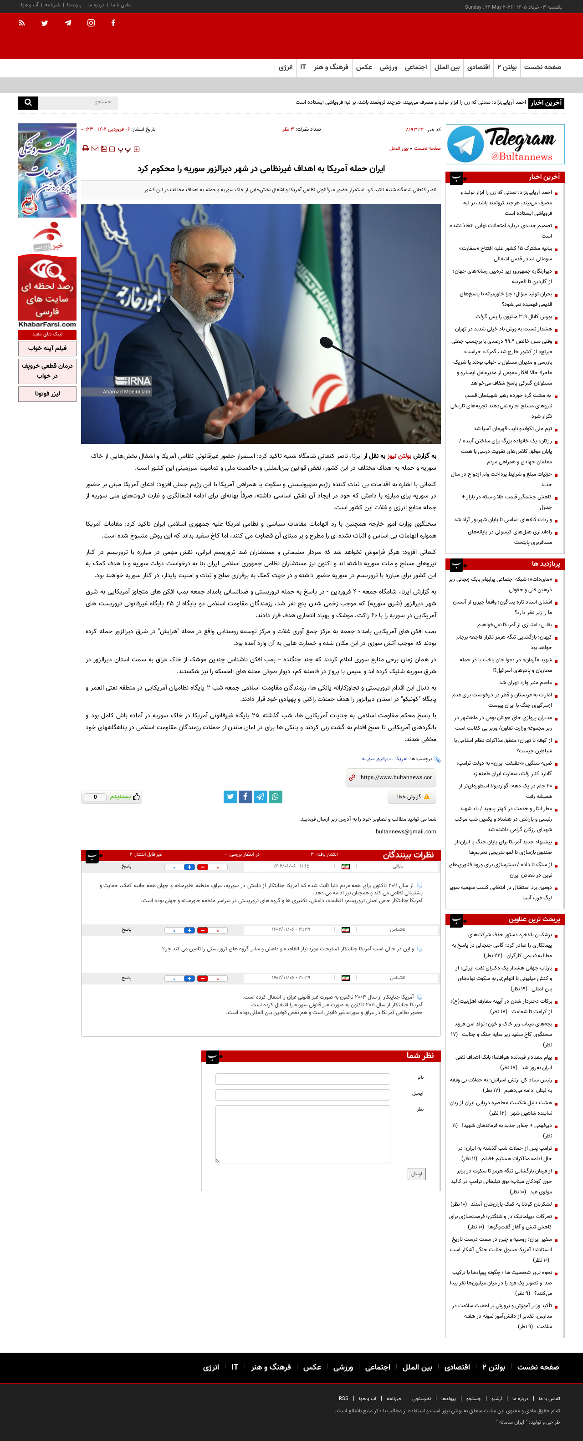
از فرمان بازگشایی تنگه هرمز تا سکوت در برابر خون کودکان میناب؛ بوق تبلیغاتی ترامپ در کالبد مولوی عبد (501, 1181)
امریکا (401, 759)
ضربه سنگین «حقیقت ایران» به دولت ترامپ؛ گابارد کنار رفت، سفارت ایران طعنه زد (504, 768)
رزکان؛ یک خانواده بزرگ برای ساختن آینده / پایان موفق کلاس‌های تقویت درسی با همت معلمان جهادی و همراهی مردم (505, 451)
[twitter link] (230, 797)
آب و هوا (29, 5)
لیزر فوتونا (47, 394)
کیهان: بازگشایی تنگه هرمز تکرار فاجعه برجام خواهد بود (504, 642)
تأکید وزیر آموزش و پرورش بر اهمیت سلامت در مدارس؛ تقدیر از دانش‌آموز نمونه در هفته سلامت (502, 1316)
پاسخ (127, 866)
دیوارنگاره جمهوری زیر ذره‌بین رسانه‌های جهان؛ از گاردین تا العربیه (502, 276)
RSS (343, 1399)
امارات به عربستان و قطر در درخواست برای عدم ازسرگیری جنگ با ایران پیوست (502, 700)
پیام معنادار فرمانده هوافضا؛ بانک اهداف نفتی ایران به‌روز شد (503, 1062)
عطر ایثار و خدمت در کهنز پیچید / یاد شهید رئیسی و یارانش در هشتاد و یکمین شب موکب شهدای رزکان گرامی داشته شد (503, 819)
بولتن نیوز (399, 456)
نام (421, 1077)
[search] (28, 103)
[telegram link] (260, 797)
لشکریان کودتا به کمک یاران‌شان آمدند (501, 1204)
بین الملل (399, 148)
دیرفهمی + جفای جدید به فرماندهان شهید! (502, 1130)
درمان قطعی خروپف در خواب (47, 371)
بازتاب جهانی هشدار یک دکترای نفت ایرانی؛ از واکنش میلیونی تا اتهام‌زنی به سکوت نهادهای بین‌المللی (503, 978)
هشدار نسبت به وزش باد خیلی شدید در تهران (503, 329)
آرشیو (496, 1399)
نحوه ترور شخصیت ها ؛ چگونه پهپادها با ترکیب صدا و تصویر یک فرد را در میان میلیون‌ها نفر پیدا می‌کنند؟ (501, 1283)
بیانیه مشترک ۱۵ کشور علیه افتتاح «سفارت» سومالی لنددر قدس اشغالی (505, 253)
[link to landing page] (519, 36)
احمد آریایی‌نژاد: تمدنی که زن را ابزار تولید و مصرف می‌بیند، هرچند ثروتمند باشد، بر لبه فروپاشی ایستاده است (411, 102)
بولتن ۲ (507, 67)
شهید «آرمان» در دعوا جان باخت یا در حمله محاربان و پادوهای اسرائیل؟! (506, 665)
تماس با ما (122, 5)
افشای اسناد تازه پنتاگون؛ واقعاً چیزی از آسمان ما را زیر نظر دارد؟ (502, 607)
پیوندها (74, 5)
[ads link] (505, 144)
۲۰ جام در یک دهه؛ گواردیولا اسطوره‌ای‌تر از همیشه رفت (505, 791)
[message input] (302, 1134)
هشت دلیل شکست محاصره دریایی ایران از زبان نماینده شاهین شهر (501, 1108)
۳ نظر (288, 129)
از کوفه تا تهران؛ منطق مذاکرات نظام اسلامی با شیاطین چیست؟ (503, 745)
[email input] (302, 1095)
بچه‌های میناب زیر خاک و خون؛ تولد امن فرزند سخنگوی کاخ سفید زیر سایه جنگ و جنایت (501, 1034)
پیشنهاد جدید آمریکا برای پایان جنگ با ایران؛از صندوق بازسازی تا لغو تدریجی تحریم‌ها (503, 847)
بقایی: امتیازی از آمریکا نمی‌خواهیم (514, 625)
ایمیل (418, 1093)
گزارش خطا (413, 797)
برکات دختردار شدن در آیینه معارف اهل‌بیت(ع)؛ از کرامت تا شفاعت (501, 1006)
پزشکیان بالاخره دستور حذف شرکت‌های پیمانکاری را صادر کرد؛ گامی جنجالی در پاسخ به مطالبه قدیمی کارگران (502, 945)
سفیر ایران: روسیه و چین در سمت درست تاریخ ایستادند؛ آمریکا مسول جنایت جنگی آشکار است (501, 1249)
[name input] (302, 1079)
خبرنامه (52, 5)
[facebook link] (245, 797)
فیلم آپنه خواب (47, 349)
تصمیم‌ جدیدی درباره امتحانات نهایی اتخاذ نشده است (501, 231)
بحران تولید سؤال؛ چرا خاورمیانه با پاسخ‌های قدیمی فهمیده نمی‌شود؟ (506, 299)
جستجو (473, 1399)
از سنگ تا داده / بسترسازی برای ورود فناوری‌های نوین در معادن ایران (500, 870)
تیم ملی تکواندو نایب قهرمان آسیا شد (513, 429)
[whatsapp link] (275, 797)
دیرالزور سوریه (376, 759)
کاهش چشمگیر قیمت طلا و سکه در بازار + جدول (507, 502)
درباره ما (96, 5)
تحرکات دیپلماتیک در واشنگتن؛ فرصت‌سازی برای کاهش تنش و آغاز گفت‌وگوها (500, 1222)
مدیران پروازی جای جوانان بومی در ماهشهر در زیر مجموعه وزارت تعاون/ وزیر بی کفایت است (503, 723)
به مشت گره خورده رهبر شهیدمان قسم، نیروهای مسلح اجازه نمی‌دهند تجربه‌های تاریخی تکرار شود (501, 406)
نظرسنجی (421, 1399)
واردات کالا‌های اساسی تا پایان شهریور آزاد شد (503, 520)
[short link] (396, 777)
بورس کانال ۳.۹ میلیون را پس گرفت (514, 317)
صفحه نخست (542, 67)
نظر (420, 1109)
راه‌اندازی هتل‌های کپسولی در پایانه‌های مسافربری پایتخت (510, 537)
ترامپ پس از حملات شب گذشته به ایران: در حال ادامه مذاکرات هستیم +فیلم (505, 1153)
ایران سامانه (511, 1422)
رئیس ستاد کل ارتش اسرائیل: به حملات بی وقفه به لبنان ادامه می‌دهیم (501, 1085)
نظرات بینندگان (408, 855)
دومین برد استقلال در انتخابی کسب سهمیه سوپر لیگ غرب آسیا (500, 892)
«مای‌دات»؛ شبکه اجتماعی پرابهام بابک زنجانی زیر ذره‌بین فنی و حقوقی (500, 584)
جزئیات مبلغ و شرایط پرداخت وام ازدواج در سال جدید (501, 479)
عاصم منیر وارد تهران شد (525, 683)
